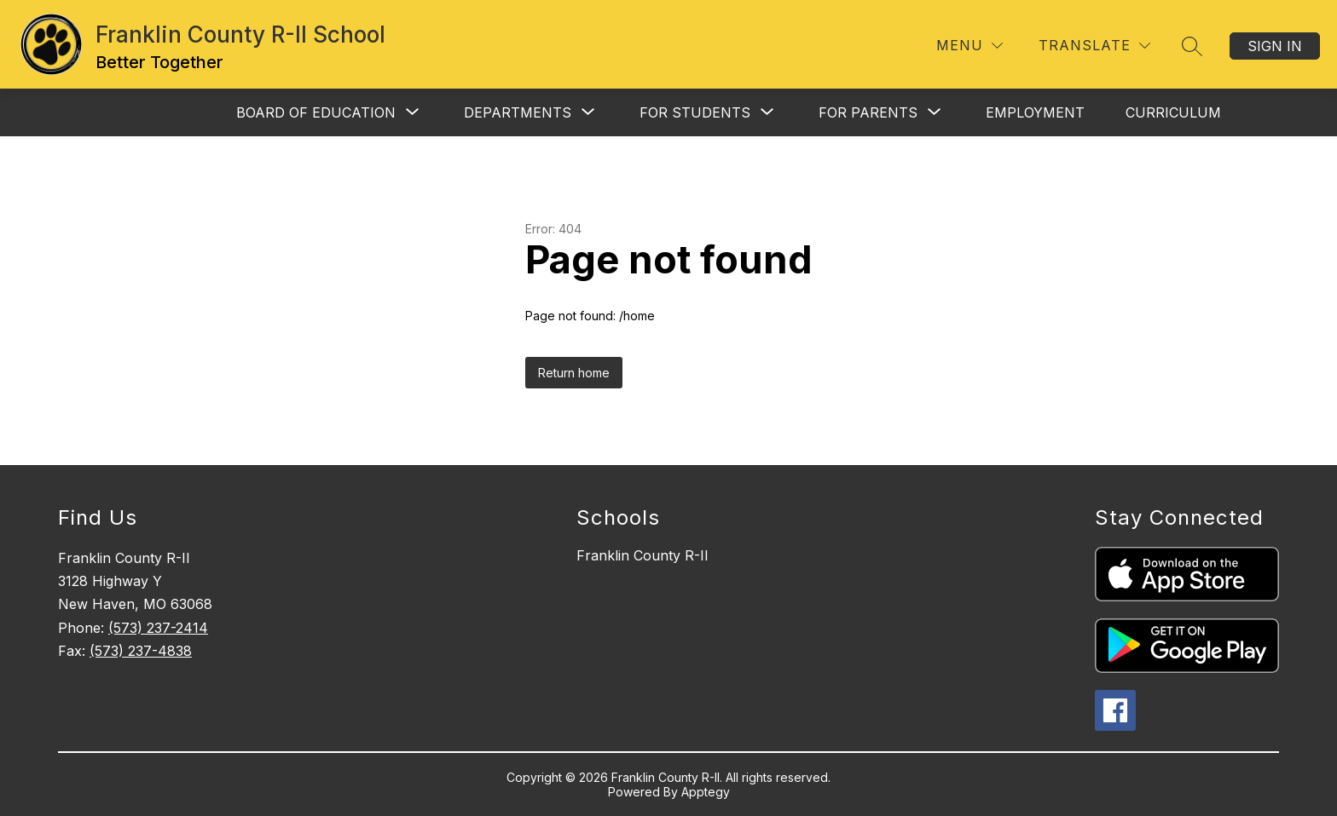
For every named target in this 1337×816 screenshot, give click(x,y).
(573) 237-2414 (158, 627)
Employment (1035, 112)
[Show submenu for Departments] (517, 112)
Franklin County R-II (642, 555)
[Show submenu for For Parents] (868, 112)
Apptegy (705, 791)
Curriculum (1173, 112)
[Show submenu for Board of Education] (316, 112)
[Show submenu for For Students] (695, 112)
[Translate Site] (1094, 45)
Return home (574, 372)
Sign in (1274, 46)
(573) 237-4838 (141, 650)
